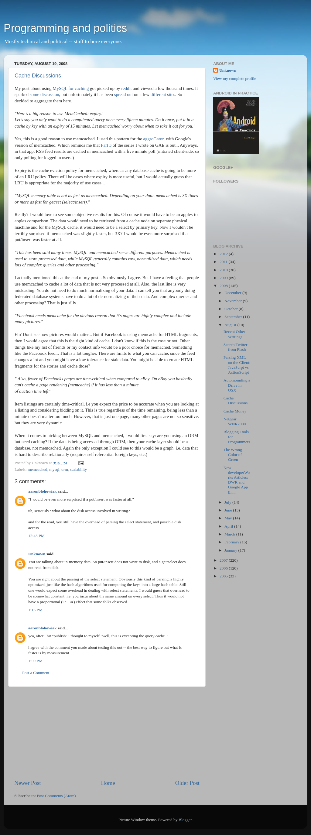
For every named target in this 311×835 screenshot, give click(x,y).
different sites (163, 94)
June (228, 510)
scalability (78, 469)
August (230, 325)
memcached (37, 469)
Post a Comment (35, 672)
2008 (224, 285)
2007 (224, 560)
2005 (224, 576)
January (231, 550)
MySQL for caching (71, 88)
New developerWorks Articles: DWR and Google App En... (237, 479)
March (230, 534)
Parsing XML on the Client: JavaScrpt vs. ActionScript (237, 365)
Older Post (187, 783)
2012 (224, 254)
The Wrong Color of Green (233, 454)
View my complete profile (234, 78)
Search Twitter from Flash (236, 347)
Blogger (185, 819)
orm (64, 469)
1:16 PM (35, 609)
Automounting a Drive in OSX (237, 385)
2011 (224, 261)
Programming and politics (65, 28)
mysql (54, 469)
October (231, 308)
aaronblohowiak (42, 491)
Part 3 (106, 145)
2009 (224, 277)
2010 (224, 270)
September (233, 316)
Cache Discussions (38, 76)
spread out (123, 94)
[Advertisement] (106, 733)
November (233, 301)
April (229, 526)
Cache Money (235, 411)
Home (108, 783)
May (228, 518)
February (232, 542)
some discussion (44, 94)
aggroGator (153, 138)
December (233, 292)
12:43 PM (36, 535)
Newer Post (27, 783)
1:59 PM (35, 661)
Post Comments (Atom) (56, 795)
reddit (126, 88)
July (228, 502)
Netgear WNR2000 (235, 421)
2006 (224, 568)
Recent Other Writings (234, 334)
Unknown (36, 554)
